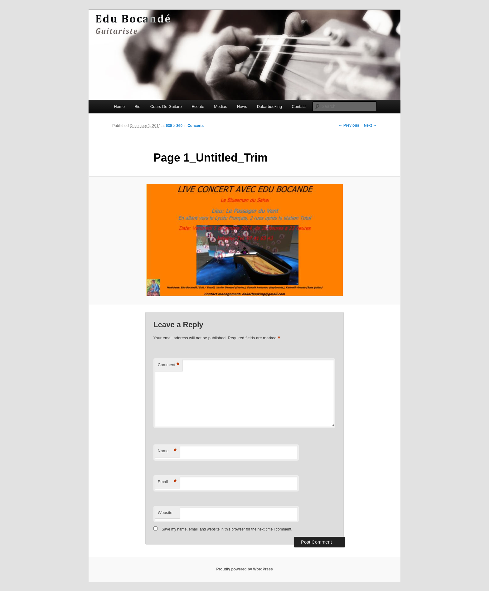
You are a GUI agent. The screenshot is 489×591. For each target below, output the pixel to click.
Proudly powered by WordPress (244, 569)
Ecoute (197, 106)
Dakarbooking (269, 106)
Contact (299, 106)
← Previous (349, 125)
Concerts (195, 126)
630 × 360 (174, 126)
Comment (168, 365)
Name (167, 451)
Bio (137, 106)
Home (119, 106)
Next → (370, 125)
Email (167, 482)
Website (165, 512)
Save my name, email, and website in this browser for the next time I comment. (227, 529)
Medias (220, 106)
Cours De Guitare (166, 106)
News (242, 106)
